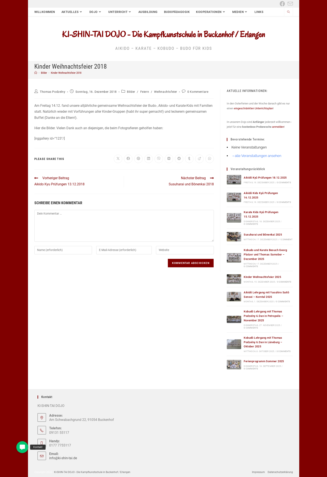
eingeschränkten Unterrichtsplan (253, 108)
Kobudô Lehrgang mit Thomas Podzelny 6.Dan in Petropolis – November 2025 (263, 316)
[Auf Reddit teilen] (179, 159)
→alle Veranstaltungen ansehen (256, 156)
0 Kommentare (197, 91)
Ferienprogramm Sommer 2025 (264, 361)
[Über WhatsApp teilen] (209, 159)
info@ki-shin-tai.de (63, 458)
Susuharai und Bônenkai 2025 (263, 234)
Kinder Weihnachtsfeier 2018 (66, 72)
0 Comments (284, 182)
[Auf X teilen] (118, 159)
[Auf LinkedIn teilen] (148, 159)
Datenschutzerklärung (280, 472)
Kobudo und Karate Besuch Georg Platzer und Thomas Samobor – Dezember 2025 (265, 254)
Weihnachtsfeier (165, 91)
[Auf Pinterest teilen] (138, 159)
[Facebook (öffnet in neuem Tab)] (282, 3)
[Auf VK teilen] (169, 159)
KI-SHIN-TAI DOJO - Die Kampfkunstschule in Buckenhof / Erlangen (163, 34)
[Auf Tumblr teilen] (189, 159)
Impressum (258, 472)
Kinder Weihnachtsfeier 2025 (262, 277)
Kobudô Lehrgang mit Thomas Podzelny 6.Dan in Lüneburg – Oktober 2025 (263, 342)
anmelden (278, 126)
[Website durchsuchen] (288, 12)
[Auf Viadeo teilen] (199, 159)
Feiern (144, 91)
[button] (22, 447)
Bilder (131, 91)
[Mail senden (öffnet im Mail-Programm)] (289, 3)
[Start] (35, 72)
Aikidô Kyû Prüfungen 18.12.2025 (265, 177)
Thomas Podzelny (52, 91)
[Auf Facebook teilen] (128, 159)
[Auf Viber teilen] (158, 159)
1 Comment (286, 239)
